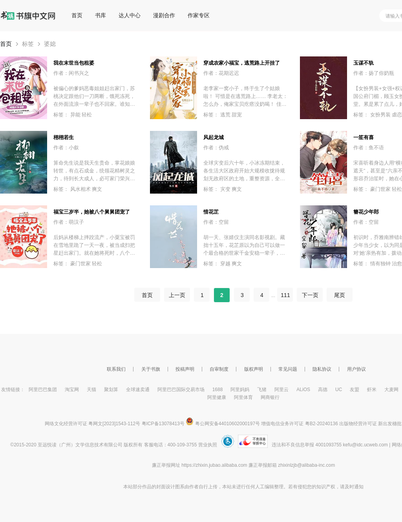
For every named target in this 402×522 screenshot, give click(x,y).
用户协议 (356, 369)
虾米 (371, 389)
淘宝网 (72, 389)
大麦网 (391, 389)
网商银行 (270, 397)
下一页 (310, 295)
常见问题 (287, 369)
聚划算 (111, 389)
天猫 (91, 389)
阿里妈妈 (239, 389)
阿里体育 (243, 397)
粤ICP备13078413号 (163, 423)
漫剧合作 (164, 15)
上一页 (177, 295)
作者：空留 (216, 222)
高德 (322, 389)
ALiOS (303, 389)
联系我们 (116, 369)
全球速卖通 (138, 389)
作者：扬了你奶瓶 (373, 73)
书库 (100, 15)
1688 (217, 389)
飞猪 (262, 389)
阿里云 (281, 389)
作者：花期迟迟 (221, 73)
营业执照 (207, 445)
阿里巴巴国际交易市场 (181, 389)
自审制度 (219, 369)
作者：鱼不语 (368, 147)
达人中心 (130, 15)
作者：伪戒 (216, 147)
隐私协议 (321, 369)
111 (285, 295)
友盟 (354, 389)
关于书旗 (150, 369)
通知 (359, 486)
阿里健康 (216, 397)
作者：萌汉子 (68, 222)
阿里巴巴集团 (43, 389)
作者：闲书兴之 (71, 73)
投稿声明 (184, 369)
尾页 (339, 295)
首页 (76, 15)
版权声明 (253, 369)
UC (338, 389)
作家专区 (199, 15)
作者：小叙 (66, 147)
